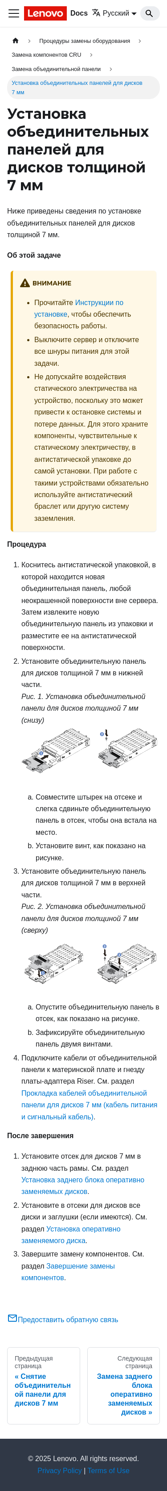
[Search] (150, 13)
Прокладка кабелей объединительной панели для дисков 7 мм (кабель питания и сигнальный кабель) (89, 1105)
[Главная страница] (15, 41)
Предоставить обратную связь (62, 1319)
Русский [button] (110, 13)
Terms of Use (109, 1470)
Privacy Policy (59, 1470)
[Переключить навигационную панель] (13, 13)
